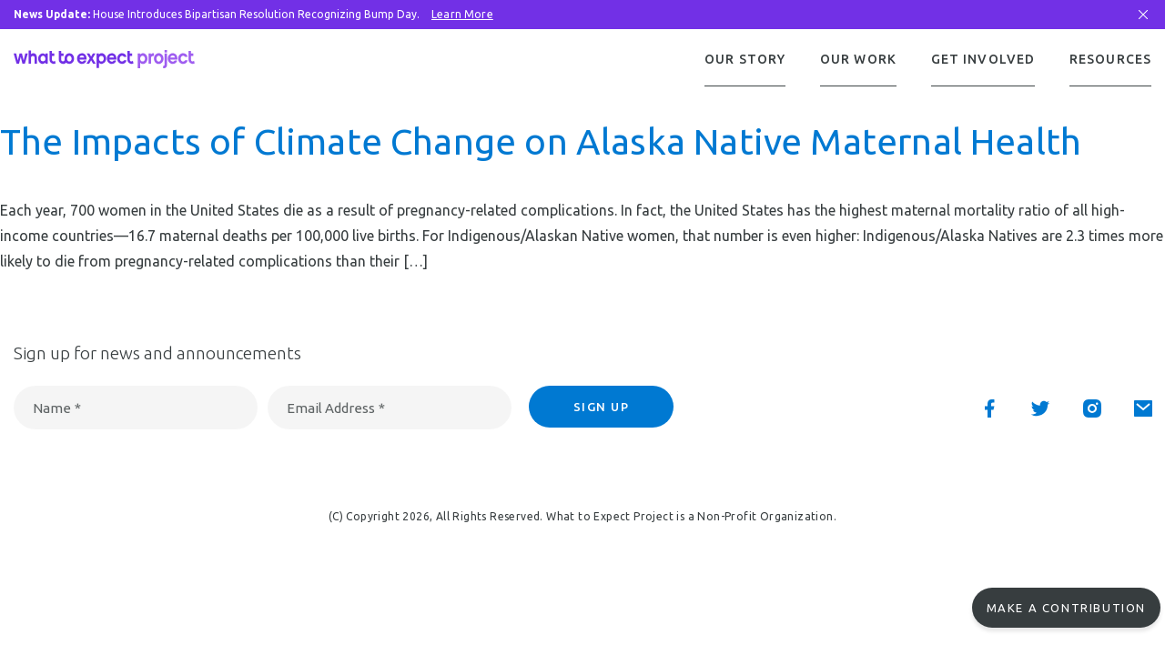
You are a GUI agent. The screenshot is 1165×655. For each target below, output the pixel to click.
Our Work (858, 59)
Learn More (462, 14)
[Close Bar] (1143, 14)
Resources (1110, 59)
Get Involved (983, 59)
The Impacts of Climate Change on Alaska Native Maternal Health (540, 143)
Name (57, 410)
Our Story (744, 59)
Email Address (336, 410)
